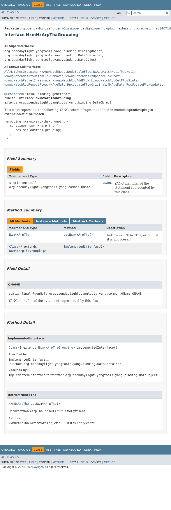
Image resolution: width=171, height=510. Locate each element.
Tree (57, 4)
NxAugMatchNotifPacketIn (114, 71)
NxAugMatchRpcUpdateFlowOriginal (77, 84)
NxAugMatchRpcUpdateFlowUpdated (135, 84)
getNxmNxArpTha (76, 234)
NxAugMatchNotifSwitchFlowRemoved (33, 76)
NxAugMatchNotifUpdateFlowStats (93, 76)
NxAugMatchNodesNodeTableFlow (65, 71)
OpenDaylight (34, 467)
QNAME (107, 183)
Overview (8, 4)
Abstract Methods (88, 221)
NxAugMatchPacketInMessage (27, 80)
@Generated (13, 94)
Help (97, 4)
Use (48, 4)
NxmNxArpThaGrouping (26, 250)
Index (87, 4)
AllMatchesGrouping (21, 71)
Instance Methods (51, 221)
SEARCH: (119, 13)
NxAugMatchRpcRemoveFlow (25, 84)
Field (32, 18)
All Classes (10, 12)
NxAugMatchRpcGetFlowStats (114, 80)
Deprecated (72, 4)
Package (24, 4)
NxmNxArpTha (19, 234)
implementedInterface (81, 246)
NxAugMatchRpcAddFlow (71, 80)
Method (58, 18)
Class (13, 246)
